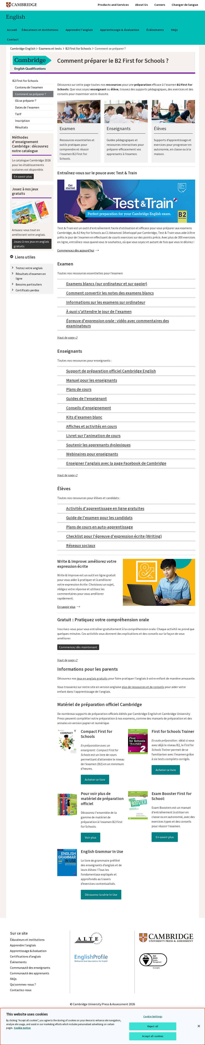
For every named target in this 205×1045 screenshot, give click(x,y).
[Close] (199, 1026)
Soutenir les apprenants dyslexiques (98, 444)
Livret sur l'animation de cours (93, 435)
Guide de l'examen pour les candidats (99, 517)
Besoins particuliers (29, 284)
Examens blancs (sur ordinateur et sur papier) (106, 283)
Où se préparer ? (25, 101)
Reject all (152, 1026)
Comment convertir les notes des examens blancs (110, 293)
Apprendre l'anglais (79, 30)
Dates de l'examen (27, 107)
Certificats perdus (27, 290)
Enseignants (119, 128)
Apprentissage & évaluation (119, 30)
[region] (102, 1026)
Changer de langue (185, 5)
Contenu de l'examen (29, 87)
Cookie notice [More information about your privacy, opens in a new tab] (22, 1028)
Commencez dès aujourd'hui (75, 250)
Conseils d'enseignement (88, 407)
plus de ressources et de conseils (143, 687)
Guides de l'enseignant (86, 398)
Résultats (21, 127)
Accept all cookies (152, 1036)
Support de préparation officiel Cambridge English (111, 371)
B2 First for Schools (25, 81)
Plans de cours (78, 389)
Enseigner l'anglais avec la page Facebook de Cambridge (116, 463)
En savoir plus (23, 176)
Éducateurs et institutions (40, 30)
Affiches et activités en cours (91, 426)
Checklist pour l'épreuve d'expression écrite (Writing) (114, 536)
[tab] (126, 284)
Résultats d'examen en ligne (31, 276)
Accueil (12, 30)
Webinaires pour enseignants (92, 454)
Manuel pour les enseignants (91, 380)
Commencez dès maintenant (78, 647)
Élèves (160, 128)
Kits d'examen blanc (84, 417)
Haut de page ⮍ (67, 337)
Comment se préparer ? (30, 94)
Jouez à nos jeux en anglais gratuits (31, 244)
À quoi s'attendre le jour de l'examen (99, 311)
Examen (67, 128)
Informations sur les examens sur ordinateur (105, 302)
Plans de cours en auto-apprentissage (99, 527)
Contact (13, 39)
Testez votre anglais (29, 268)
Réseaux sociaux (80, 545)
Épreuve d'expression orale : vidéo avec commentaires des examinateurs (117, 323)
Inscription (22, 121)
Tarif (18, 114)
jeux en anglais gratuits (92, 678)
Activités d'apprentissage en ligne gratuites (105, 508)
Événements (155, 30)
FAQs (174, 30)
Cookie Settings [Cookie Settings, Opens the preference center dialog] (152, 1016)
